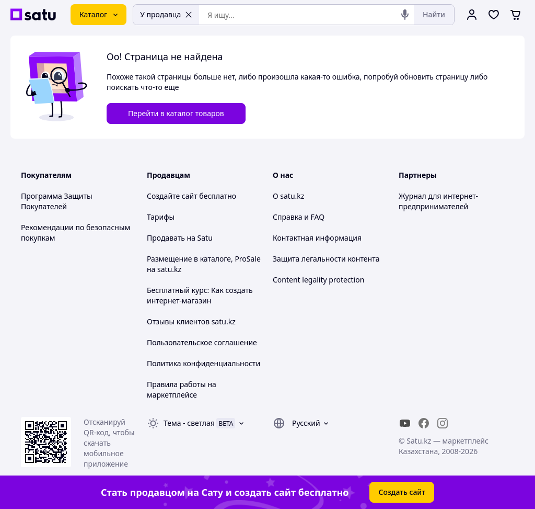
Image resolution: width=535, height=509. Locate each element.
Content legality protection (318, 280)
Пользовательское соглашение (202, 342)
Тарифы (161, 217)
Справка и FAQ (298, 217)
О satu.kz (288, 196)
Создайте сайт (172, 196)
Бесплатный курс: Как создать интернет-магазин (200, 295)
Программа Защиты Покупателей (56, 201)
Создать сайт (401, 492)
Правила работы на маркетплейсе (181, 389)
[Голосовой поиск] (405, 15)
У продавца (166, 14)
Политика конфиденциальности (203, 363)
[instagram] (442, 423)
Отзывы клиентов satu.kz (191, 321)
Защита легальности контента (326, 259)
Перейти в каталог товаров (176, 113)
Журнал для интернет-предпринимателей (438, 201)
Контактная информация (317, 238)
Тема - (189, 423)
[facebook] (423, 423)
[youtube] (405, 423)
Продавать (166, 238)
